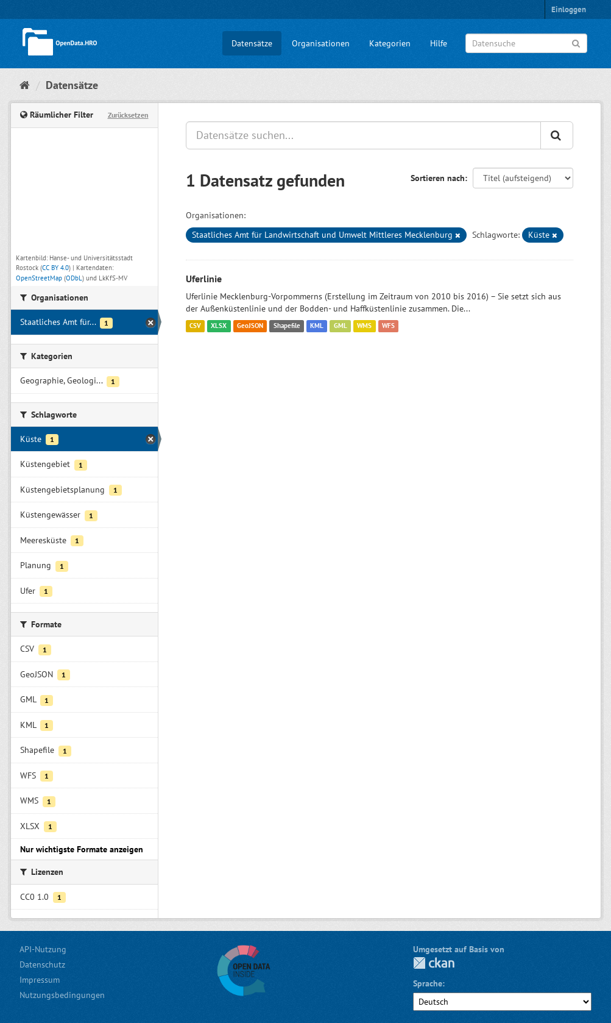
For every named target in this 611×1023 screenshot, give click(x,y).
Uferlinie (204, 279)
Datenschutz (42, 964)
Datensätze (251, 43)
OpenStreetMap (39, 278)
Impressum (39, 979)
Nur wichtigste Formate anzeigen (81, 849)
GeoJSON (250, 326)
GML (340, 326)
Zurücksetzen (128, 114)
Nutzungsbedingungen (62, 994)
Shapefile (287, 326)
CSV (195, 326)
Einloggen (568, 9)
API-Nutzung (42, 949)
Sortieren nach (438, 178)
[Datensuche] (526, 43)
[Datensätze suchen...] (363, 135)
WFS (388, 326)
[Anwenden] (576, 42)
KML (316, 326)
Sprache (427, 983)
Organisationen (321, 43)
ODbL (74, 278)
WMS (364, 326)
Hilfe (438, 43)
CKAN (433, 963)
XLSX (219, 326)
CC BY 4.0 (55, 267)
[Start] (24, 85)
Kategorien (390, 43)
